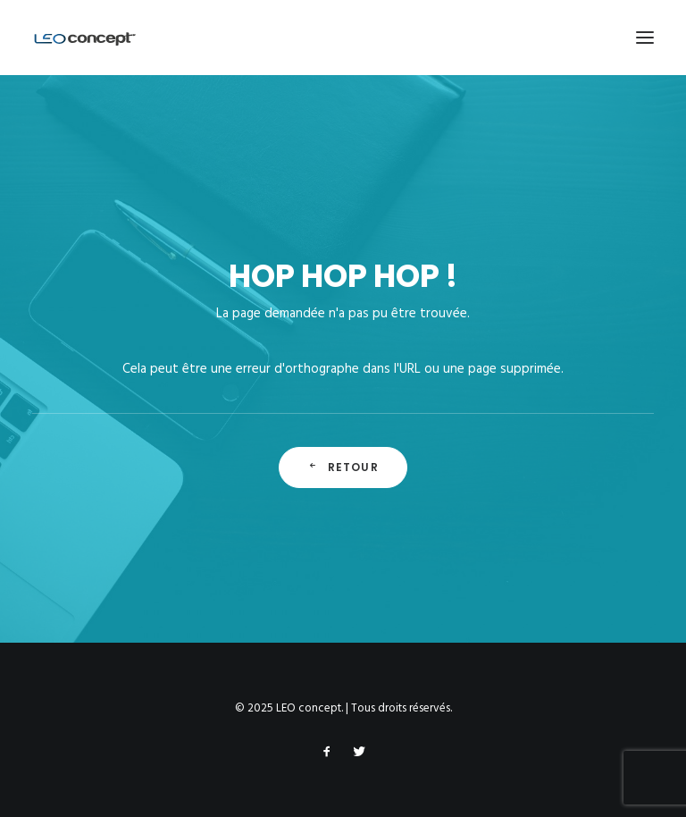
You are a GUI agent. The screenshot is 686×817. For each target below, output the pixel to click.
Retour (342, 467)
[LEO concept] (85, 37)
